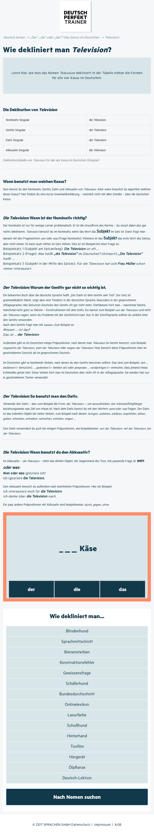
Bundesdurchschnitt (77, 694)
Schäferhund (77, 683)
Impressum (102, 825)
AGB (118, 825)
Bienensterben (77, 652)
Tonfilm (77, 746)
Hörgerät (77, 757)
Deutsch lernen (14, 37)
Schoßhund (77, 725)
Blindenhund (77, 631)
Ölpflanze (77, 767)
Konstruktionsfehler (77, 662)
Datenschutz (81, 825)
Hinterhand (77, 736)
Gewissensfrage (77, 673)
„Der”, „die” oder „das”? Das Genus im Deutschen (64, 37)
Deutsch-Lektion (77, 778)
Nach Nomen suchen (77, 796)
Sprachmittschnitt (77, 641)
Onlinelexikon (77, 704)
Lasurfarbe (77, 715)
